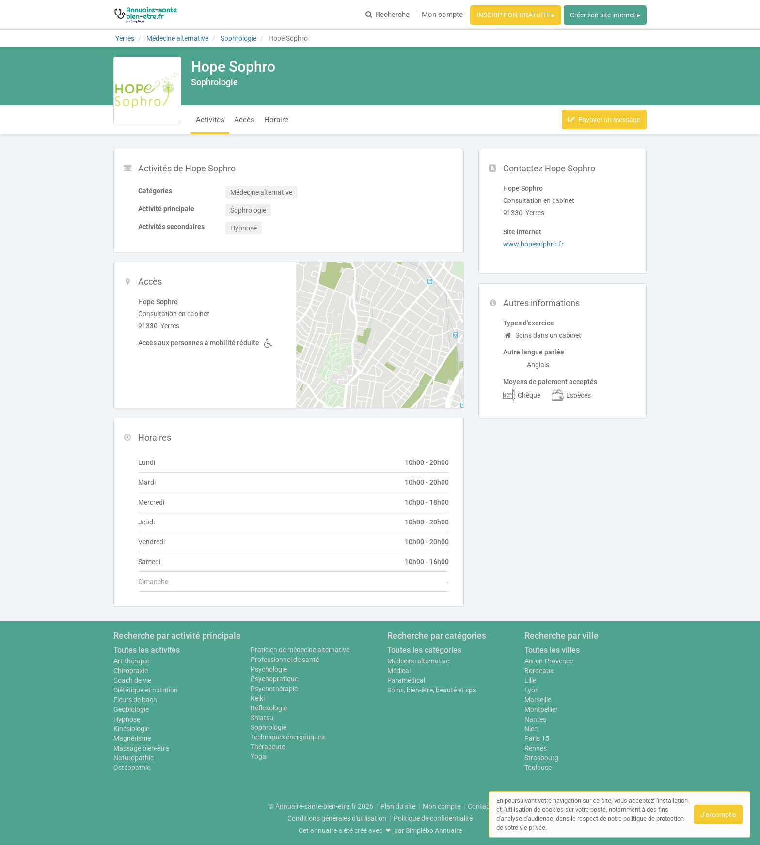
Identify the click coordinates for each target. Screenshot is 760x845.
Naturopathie (133, 758)
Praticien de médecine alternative (300, 650)
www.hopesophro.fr (533, 244)
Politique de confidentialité (433, 818)
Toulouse (538, 767)
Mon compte (442, 14)
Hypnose (126, 719)
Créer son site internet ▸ (605, 15)
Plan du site (397, 806)
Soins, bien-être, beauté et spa (431, 690)
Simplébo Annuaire (434, 830)
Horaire (276, 119)
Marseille (537, 700)
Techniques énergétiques (288, 737)
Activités (210, 119)
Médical (399, 671)
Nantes (535, 719)
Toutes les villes (552, 650)
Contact (480, 806)
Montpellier (541, 709)
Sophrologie (268, 727)
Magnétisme (132, 738)
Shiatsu (262, 718)
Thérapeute (268, 747)
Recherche (387, 14)
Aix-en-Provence (548, 661)
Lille (530, 680)
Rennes (535, 748)
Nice (531, 729)
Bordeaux (539, 671)
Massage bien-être (141, 748)
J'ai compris (718, 814)
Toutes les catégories (424, 650)
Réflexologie (269, 708)
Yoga (258, 756)
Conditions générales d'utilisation (336, 818)
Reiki (258, 698)
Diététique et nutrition (145, 690)
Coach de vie (132, 680)
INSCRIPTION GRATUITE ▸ (515, 15)
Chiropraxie (130, 671)
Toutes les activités (146, 650)
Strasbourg (541, 758)
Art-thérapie (131, 661)
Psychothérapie (274, 688)
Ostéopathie (131, 767)
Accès (244, 119)
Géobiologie (131, 709)
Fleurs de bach (135, 700)
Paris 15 (536, 738)
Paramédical (406, 680)
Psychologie (269, 669)
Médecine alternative (418, 661)
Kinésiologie (131, 729)
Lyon (531, 690)
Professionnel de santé (285, 659)
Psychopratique (274, 679)
